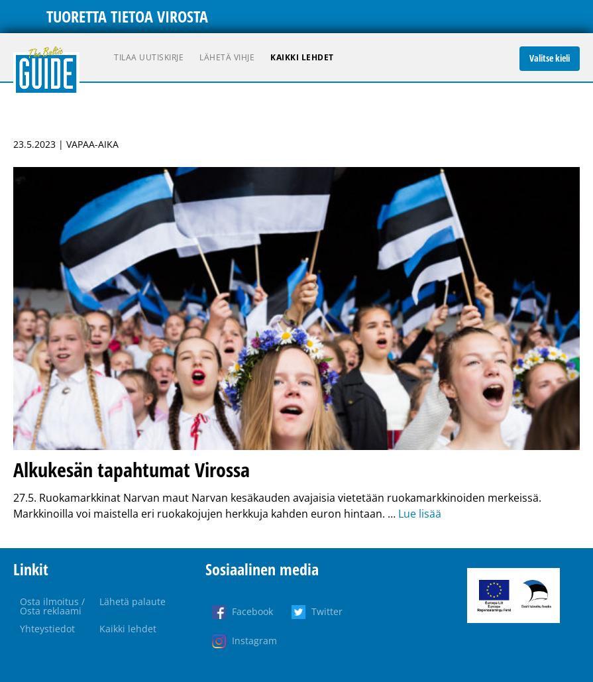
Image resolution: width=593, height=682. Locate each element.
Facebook (252, 611)
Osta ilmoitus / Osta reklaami (52, 606)
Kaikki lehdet (302, 57)
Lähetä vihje (226, 57)
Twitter (327, 611)
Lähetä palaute (132, 601)
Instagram (254, 640)
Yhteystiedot (47, 628)
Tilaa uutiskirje (149, 57)
